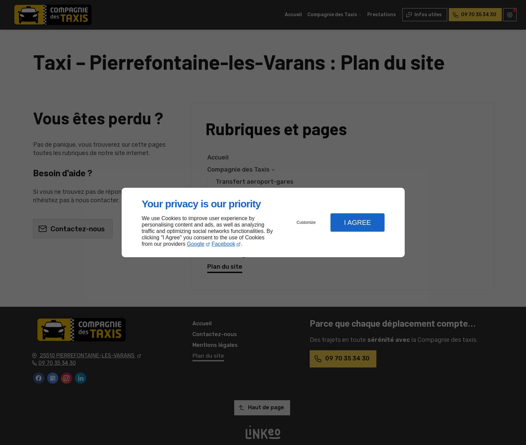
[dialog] (263, 223)
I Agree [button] (357, 222)
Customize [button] (306, 222)
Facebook (223, 244)
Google (196, 244)
